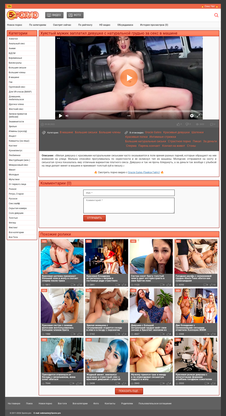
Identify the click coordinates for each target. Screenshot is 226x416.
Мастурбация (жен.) (19, 160)
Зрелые (13, 126)
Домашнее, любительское (16, 98)
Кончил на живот (173, 145)
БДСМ (12, 53)
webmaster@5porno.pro (50, 413)
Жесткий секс (16, 109)
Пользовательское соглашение (155, 403)
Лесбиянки (14, 155)
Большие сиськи (17, 67)
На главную (14, 403)
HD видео (104, 24)
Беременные (15, 58)
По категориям (37, 24)
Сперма (131, 145)
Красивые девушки (176, 132)
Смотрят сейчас (62, 24)
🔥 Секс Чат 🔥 (209, 6)
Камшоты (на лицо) (19, 141)
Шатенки (198, 132)
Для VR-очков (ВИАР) (20, 91)
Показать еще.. (129, 391)
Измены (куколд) (18, 131)
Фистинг (13, 227)
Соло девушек (16, 213)
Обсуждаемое (125, 24)
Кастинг (13, 145)
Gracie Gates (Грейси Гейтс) (144, 172)
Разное (12, 189)
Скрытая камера (18, 208)
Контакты (110, 403)
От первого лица (17, 184)
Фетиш (12, 222)
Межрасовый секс (18, 165)
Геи (10, 82)
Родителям (127, 403)
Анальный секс (17, 43)
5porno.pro (26, 413)
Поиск (29, 403)
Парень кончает (149, 145)
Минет (12, 169)
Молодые (14, 174)
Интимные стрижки (162, 136)
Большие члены (17, 72)
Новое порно (14, 24)
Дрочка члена (16, 104)
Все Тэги (13, 237)
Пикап (197, 141)
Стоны (191, 145)
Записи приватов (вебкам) (18, 115)
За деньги (210, 141)
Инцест (12, 136)
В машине (14, 77)
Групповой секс (17, 87)
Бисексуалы (15, 62)
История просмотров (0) (154, 24)
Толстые (13, 218)
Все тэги (62, 403)
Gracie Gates (153, 132)
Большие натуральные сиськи (145, 141)
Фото (96, 403)
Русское (13, 198)
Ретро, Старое (16, 194)
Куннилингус (15, 150)
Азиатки (13, 38)
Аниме (12, 48)
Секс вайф (14, 203)
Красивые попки (136, 136)
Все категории (16, 232)
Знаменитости (16, 121)
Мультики (14, 179)
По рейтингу (85, 24)
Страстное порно (179, 141)
